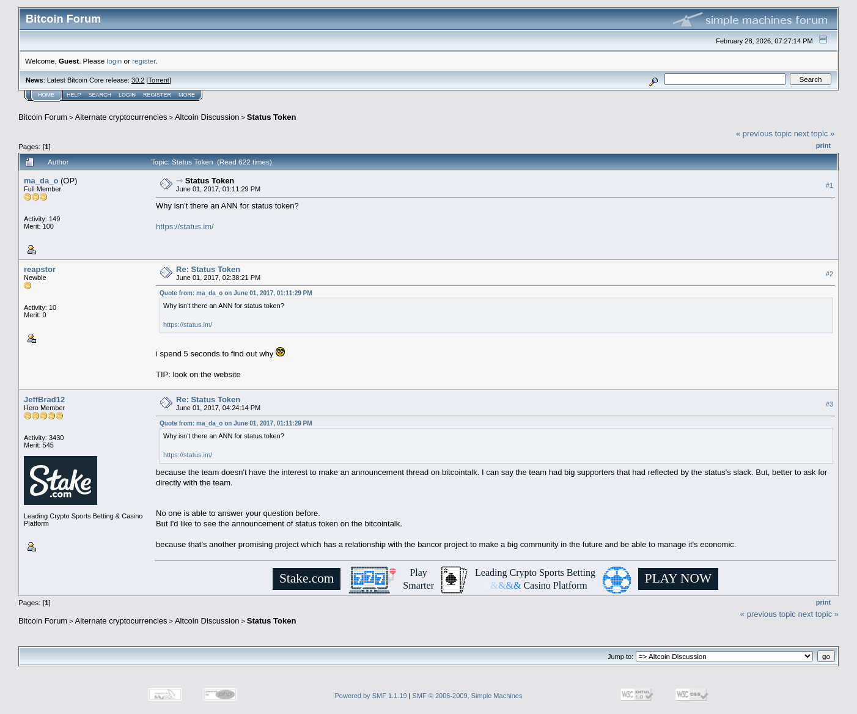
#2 (829, 274)
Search (100, 95)
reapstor (40, 269)
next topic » (814, 133)
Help (74, 95)
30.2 (137, 80)
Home (46, 95)
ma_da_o (41, 180)
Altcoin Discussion (207, 117)
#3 (829, 404)
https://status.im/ (185, 226)
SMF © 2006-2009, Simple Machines (468, 695)
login (114, 61)
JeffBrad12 (44, 399)
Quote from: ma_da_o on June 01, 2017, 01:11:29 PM (236, 293)
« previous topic (764, 133)
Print (823, 145)
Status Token (271, 117)
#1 (829, 185)
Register (157, 95)
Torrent (159, 80)
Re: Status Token (208, 269)
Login (127, 95)
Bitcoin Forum (42, 117)
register (143, 61)
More (186, 95)
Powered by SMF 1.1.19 (371, 695)
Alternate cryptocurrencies (121, 117)
